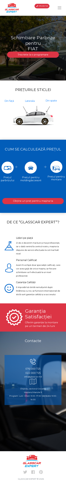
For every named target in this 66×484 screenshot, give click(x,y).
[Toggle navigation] (59, 8)
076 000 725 (42, 6)
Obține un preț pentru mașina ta (33, 201)
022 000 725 (33, 373)
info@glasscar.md (33, 377)
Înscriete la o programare (33, 54)
